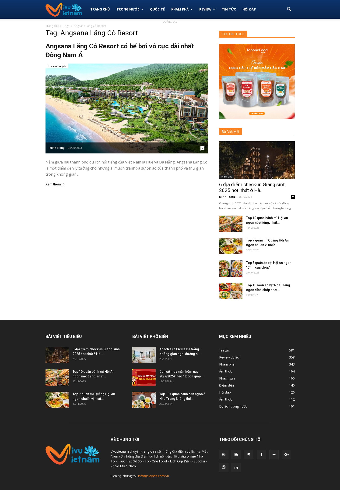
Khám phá (182, 9)
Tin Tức (229, 9)
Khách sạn (227, 378)
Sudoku (199, 461)
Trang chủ (52, 26)
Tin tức (224, 350)
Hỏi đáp (249, 9)
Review (207, 9)
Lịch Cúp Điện (180, 461)
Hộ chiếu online (184, 456)
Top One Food (156, 461)
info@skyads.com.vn (153, 476)
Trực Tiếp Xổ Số (130, 461)
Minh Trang (57, 147)
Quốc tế (157, 9)
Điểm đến (226, 385)
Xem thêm (55, 184)
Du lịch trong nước (233, 406)
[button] (289, 9)
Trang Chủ (100, 9)
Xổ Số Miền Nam (123, 466)
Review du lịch (57, 66)
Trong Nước (129, 9)
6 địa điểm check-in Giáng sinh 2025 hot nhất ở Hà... (252, 187)
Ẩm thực (225, 371)
